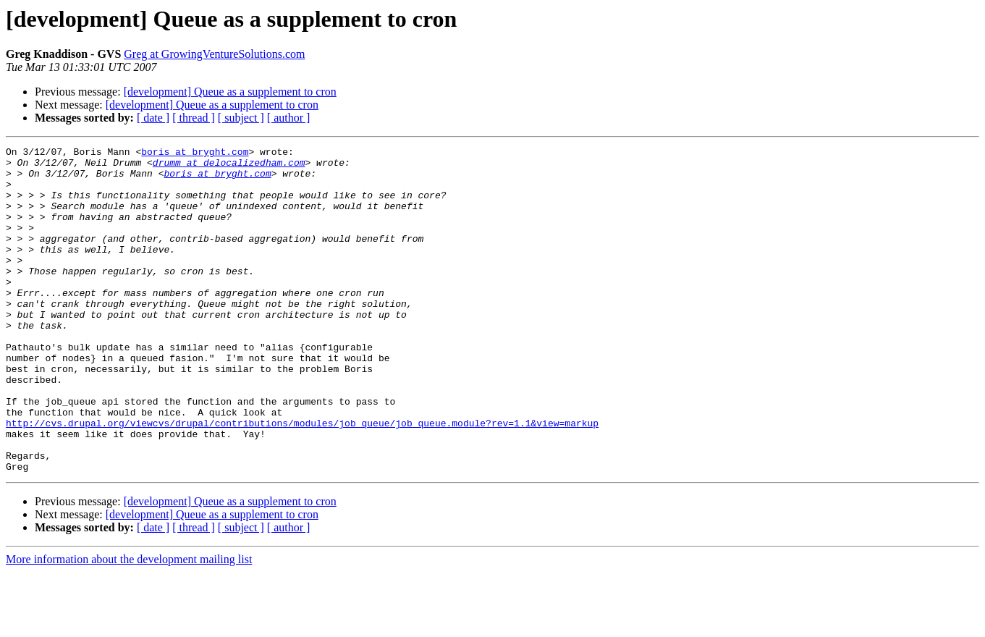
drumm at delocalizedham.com (229, 166)
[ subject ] (241, 117)
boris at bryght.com (194, 153)
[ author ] (288, 117)
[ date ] (153, 117)
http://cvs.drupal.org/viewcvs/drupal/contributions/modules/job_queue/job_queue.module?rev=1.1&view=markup (302, 479)
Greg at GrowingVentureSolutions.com (214, 54)
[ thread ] (193, 117)
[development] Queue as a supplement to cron (230, 91)
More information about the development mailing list (129, 624)
